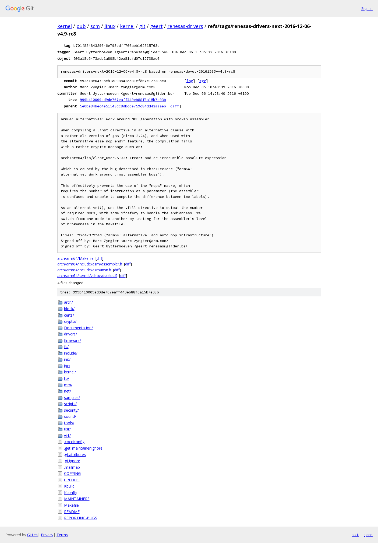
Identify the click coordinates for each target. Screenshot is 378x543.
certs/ (69, 315)
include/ (70, 353)
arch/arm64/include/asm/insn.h (84, 269)
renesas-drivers (185, 26)
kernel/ (70, 371)
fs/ (66, 346)
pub (81, 26)
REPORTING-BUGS (80, 517)
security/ (71, 410)
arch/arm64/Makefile (75, 258)
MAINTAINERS (77, 498)
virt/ (67, 435)
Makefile (71, 505)
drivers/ (70, 334)
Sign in (367, 8)
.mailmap (72, 467)
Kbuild (69, 486)
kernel (64, 26)
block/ (69, 308)
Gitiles (32, 534)
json (368, 534)
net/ (67, 391)
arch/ (68, 302)
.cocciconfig (74, 441)
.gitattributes (75, 454)
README (72, 511)
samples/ (72, 397)
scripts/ (70, 403)
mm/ (68, 384)
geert (156, 26)
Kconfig (70, 492)
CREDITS (72, 479)
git (142, 26)
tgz (202, 80)
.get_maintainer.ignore (83, 448)
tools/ (69, 422)
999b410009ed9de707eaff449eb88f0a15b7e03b (123, 99)
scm (95, 26)
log (189, 80)
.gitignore (72, 460)
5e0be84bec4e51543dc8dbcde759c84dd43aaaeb (123, 106)
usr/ (67, 429)
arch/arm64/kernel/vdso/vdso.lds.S (87, 275)
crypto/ (70, 321)
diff (174, 106)
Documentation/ (78, 327)
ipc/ (67, 365)
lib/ (66, 378)
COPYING (72, 473)
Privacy (47, 534)
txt (355, 534)
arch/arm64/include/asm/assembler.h (89, 264)
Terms (62, 534)
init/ (67, 359)
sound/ (70, 416)
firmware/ (72, 340)
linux (109, 26)
